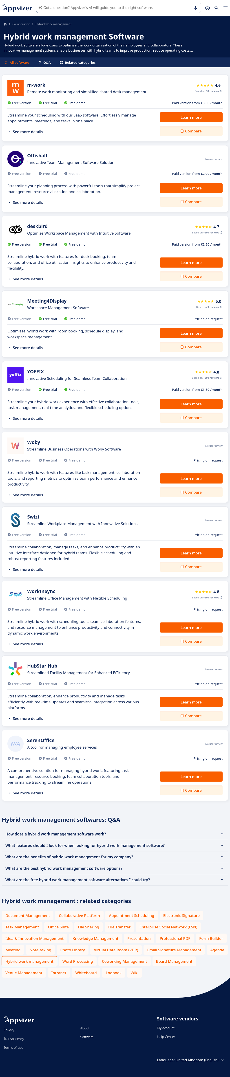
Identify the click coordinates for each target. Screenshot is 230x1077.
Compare (193, 131)
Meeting (12, 949)
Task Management (22, 927)
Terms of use (13, 1047)
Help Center (166, 1036)
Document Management (27, 915)
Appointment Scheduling (131, 915)
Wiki (135, 972)
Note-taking (40, 949)
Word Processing (77, 961)
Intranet (58, 972)
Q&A (44, 62)
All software (16, 62)
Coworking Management (124, 961)
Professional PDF (175, 938)
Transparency (14, 1038)
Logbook (114, 972)
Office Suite (58, 927)
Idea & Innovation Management (34, 938)
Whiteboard (86, 972)
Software (87, 1037)
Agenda (217, 949)
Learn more (191, 117)
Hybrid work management (29, 961)
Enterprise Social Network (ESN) (168, 927)
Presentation (139, 938)
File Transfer (119, 927)
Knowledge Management (95, 938)
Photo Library (72, 949)
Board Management (174, 961)
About (84, 1028)
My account (166, 1028)
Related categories (77, 62)
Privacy (9, 1030)
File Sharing (88, 927)
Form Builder (211, 938)
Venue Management (23, 972)
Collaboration (21, 24)
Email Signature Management (174, 949)
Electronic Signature (181, 915)
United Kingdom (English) (200, 1060)
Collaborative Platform (79, 915)
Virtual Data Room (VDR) (116, 949)
